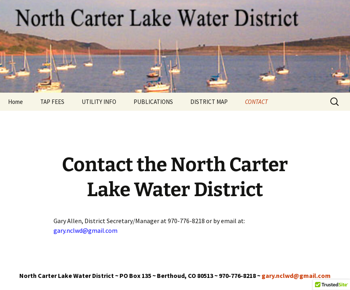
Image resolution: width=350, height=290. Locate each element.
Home (15, 102)
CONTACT (256, 102)
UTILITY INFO (99, 102)
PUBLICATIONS (153, 102)
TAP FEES (52, 102)
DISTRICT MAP (209, 102)
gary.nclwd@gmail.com (296, 275)
